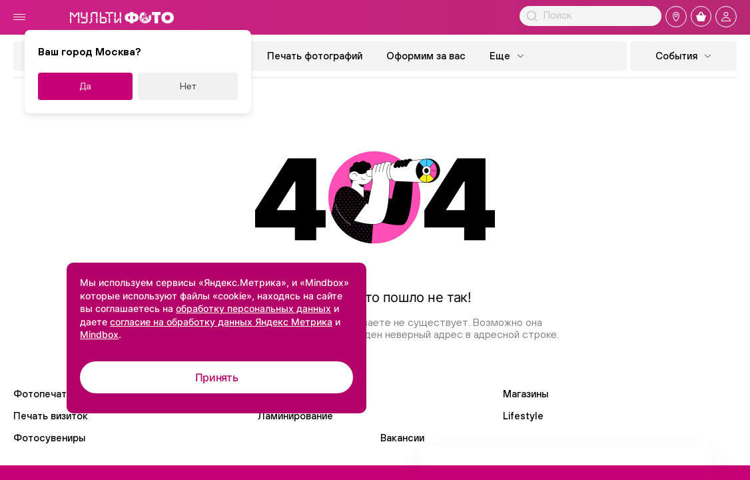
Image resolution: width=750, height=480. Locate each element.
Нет (188, 86)
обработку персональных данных (253, 308)
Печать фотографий (314, 55)
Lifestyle (523, 415)
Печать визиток (50, 415)
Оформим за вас (426, 55)
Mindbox (99, 334)
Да (85, 86)
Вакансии (402, 437)
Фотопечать (42, 393)
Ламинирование (295, 415)
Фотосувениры (49, 437)
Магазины (525, 393)
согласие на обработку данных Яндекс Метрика (221, 321)
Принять (216, 377)
